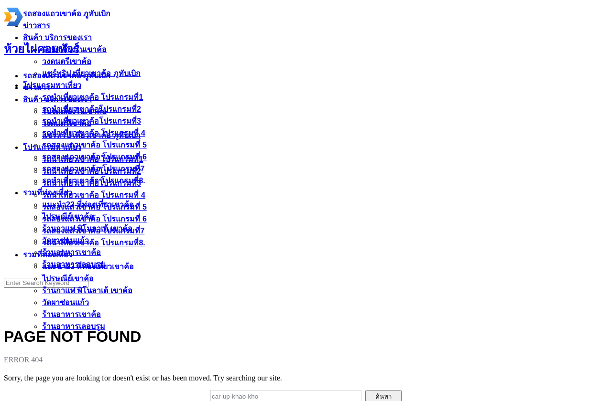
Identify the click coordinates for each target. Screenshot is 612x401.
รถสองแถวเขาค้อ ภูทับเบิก (66, 76)
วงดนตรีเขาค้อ (66, 123)
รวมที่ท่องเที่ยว (47, 255)
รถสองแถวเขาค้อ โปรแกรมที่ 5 (94, 207)
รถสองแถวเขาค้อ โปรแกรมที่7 (93, 231)
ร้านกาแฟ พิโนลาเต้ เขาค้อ (87, 290)
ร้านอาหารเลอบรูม (73, 326)
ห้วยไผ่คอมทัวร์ (41, 49)
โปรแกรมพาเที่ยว (52, 147)
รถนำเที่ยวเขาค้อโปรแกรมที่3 (91, 183)
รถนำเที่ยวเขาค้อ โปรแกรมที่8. (93, 243)
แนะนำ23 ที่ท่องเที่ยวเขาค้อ (88, 267)
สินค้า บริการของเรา (57, 99)
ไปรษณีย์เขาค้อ (68, 278)
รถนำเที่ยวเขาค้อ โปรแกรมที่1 (92, 159)
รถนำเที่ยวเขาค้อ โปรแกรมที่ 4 (93, 195)
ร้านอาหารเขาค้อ (71, 314)
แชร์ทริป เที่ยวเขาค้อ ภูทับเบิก (91, 135)
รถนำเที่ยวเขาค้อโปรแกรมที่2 (91, 171)
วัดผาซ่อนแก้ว (65, 302)
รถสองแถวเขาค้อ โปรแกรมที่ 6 (94, 219)
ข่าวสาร (36, 88)
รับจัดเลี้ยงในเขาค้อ (74, 111)
